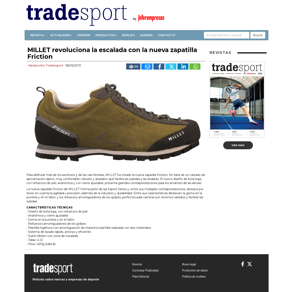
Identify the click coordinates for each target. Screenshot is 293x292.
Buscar (258, 35)
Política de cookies (194, 276)
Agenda (146, 35)
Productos (106, 35)
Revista (37, 35)
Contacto (166, 35)
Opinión (83, 35)
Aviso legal (189, 264)
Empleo (128, 35)
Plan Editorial (140, 276)
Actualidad (61, 35)
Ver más (238, 145)
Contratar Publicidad (145, 270)
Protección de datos (195, 270)
